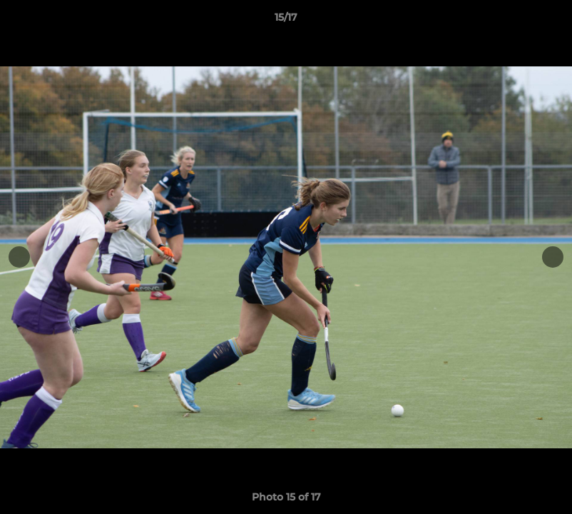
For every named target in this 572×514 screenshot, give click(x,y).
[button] (546, 20)
